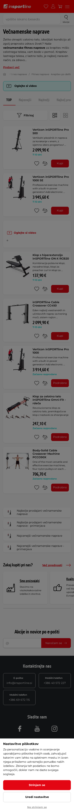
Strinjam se (37, 785)
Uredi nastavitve (37, 797)
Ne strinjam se (37, 807)
